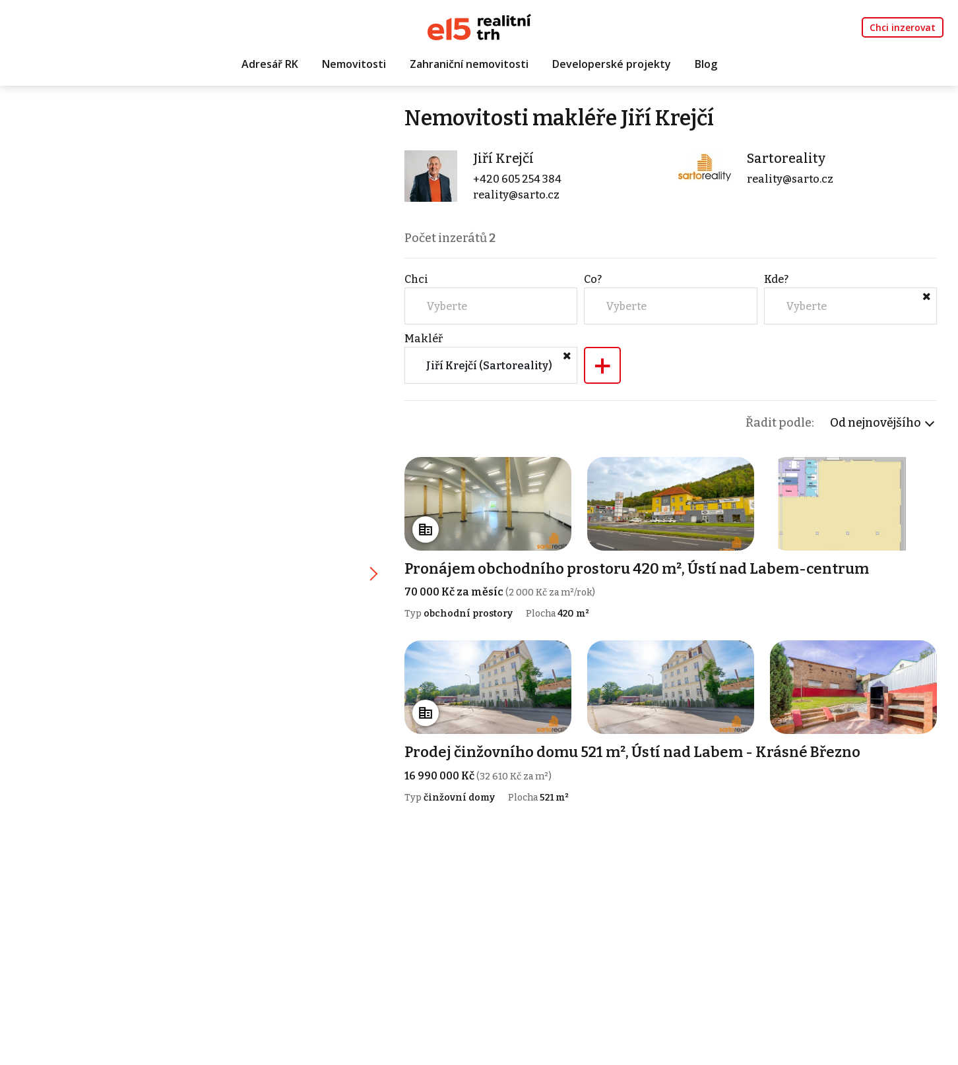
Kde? (776, 279)
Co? (593, 279)
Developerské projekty (611, 64)
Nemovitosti (354, 64)
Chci (416, 279)
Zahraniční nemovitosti (469, 64)
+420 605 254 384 (517, 179)
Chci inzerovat (903, 27)
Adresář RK (269, 64)
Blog (706, 64)
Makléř (423, 338)
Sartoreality (786, 158)
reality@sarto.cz (516, 195)
